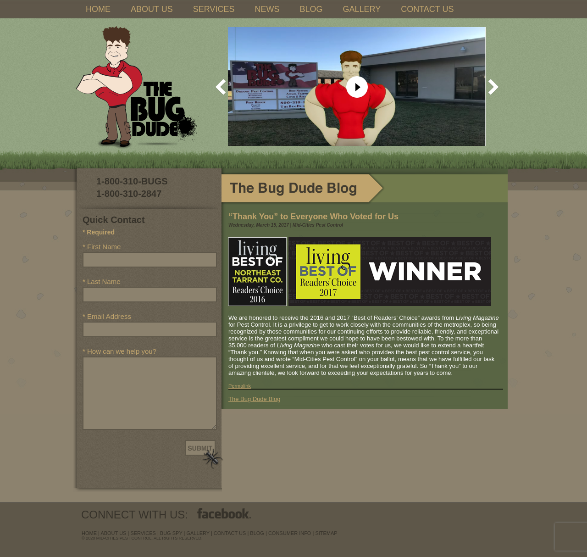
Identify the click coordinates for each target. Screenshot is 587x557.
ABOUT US (152, 9)
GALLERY (362, 9)
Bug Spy (171, 533)
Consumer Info (289, 533)
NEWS (267, 9)
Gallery (198, 533)
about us (113, 533)
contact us (230, 533)
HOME (98, 9)
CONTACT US (427, 9)
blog (257, 533)
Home (89, 533)
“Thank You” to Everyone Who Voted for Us (313, 216)
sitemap (326, 533)
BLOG (310, 9)
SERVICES (214, 9)
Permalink (239, 386)
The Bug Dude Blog (254, 398)
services (142, 533)
